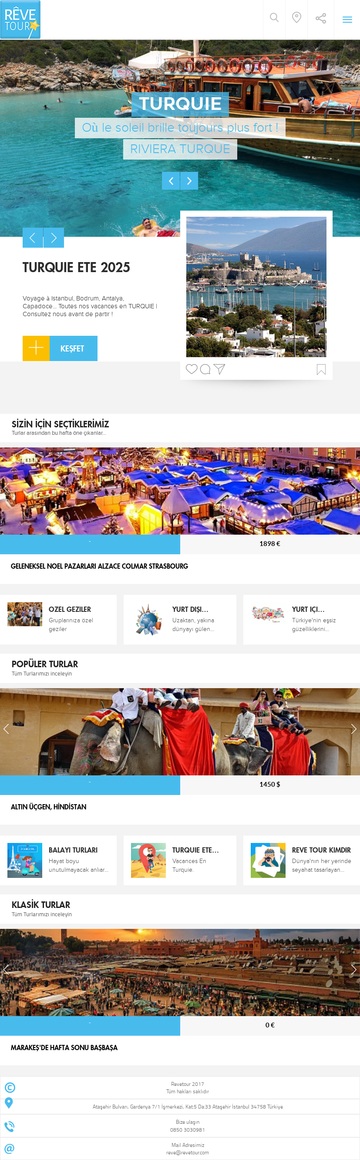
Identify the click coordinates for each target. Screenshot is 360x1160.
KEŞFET (53, 348)
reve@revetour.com (187, 1152)
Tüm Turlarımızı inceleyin (42, 673)
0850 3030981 (187, 1129)
